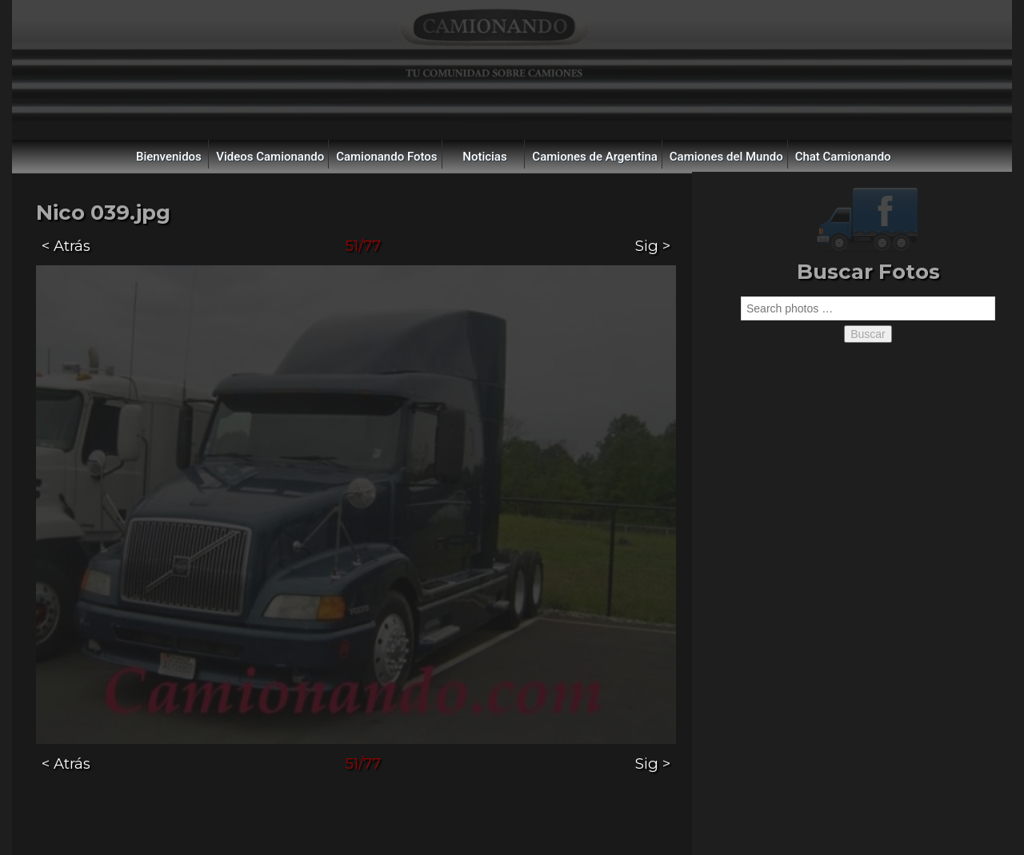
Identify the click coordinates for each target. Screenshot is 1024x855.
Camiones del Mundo (726, 156)
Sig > (652, 246)
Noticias (484, 156)
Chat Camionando (843, 156)
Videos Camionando (270, 156)
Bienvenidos (169, 156)
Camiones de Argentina (595, 156)
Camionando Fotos (386, 156)
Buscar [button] (868, 334)
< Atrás (66, 246)
